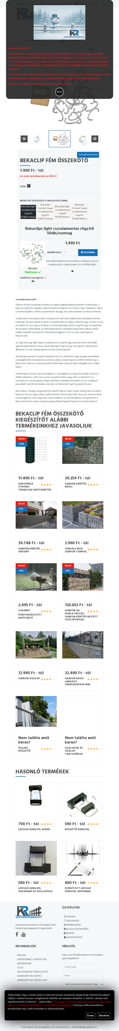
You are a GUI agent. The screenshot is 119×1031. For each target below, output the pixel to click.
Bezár (59, 92)
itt (38, 1001)
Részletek (104, 1015)
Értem (90, 1015)
